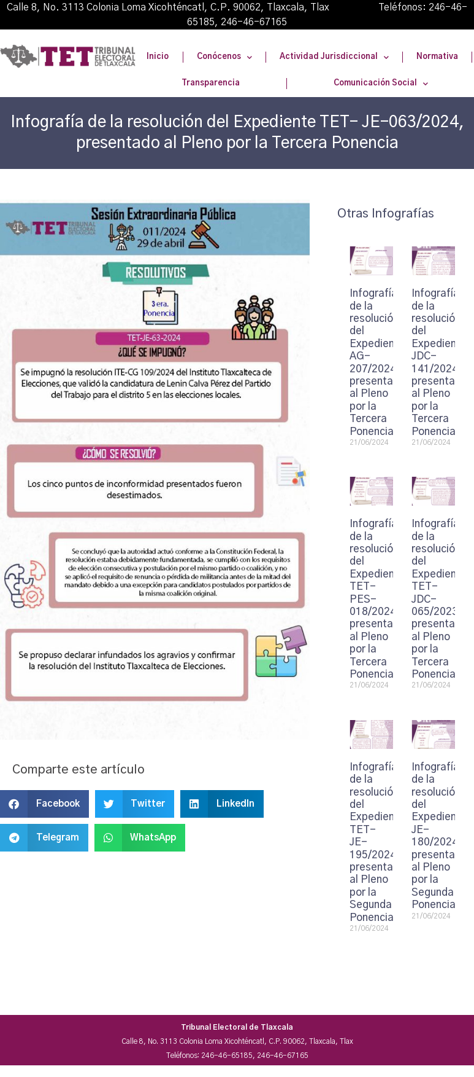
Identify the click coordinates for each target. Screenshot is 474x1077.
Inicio (158, 57)
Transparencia (211, 83)
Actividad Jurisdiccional (334, 57)
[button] (44, 804)
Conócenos (224, 57)
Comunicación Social (381, 84)
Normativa (437, 57)
